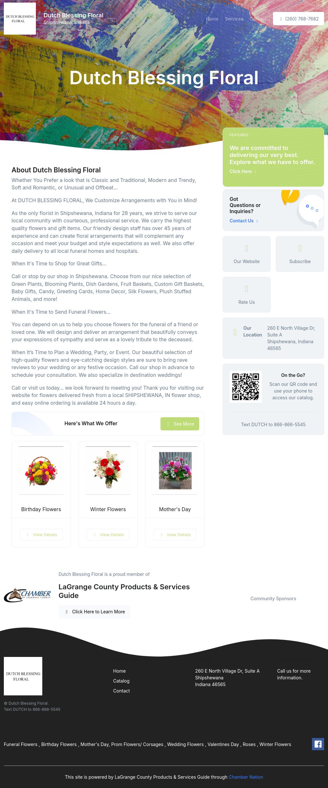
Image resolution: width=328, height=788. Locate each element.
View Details (41, 534)
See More (180, 424)
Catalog (121, 681)
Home (212, 18)
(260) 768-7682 (298, 18)
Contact (258, 18)
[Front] (21, 19)
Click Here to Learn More (94, 611)
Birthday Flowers (41, 509)
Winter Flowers (108, 509)
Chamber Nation (246, 777)
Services (234, 18)
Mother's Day (175, 509)
